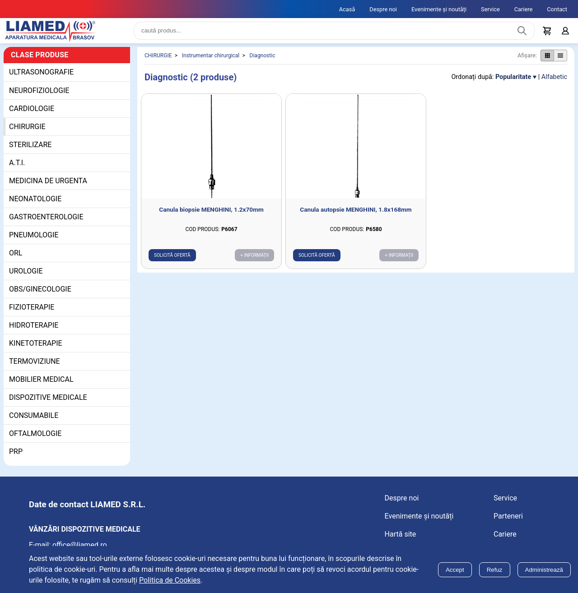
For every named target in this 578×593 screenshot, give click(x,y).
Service (490, 9)
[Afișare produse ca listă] (560, 63)
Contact (557, 9)
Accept (455, 569)
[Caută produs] (522, 34)
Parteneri (508, 523)
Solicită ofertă (172, 262)
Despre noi (383, 9)
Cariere (523, 9)
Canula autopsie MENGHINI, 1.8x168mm (355, 216)
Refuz (495, 569)
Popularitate (513, 84)
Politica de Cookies (169, 580)
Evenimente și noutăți (438, 9)
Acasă (347, 9)
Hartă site (400, 541)
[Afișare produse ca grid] (547, 63)
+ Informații (254, 262)
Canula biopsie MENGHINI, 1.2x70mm (211, 216)
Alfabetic (554, 84)
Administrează (544, 569)
